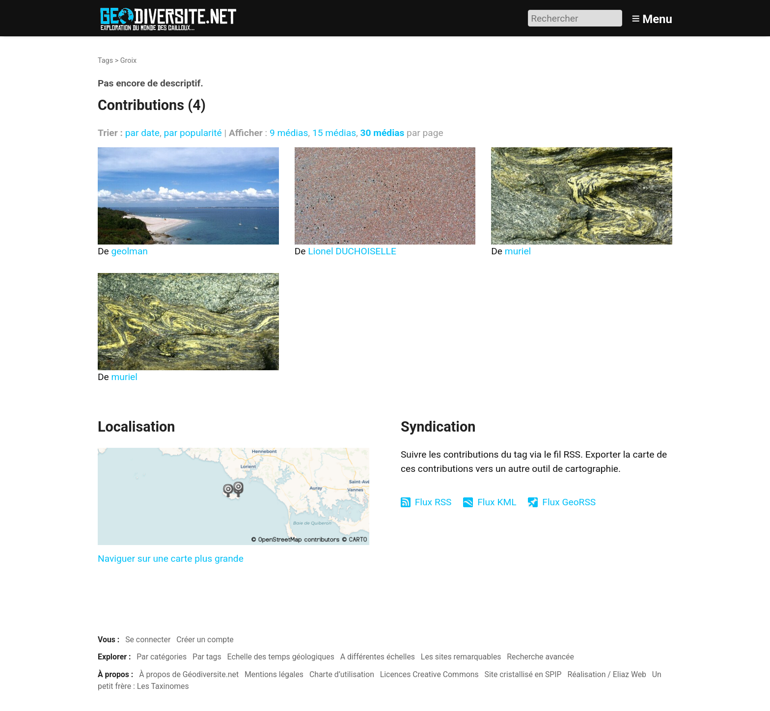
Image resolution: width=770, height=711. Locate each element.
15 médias (334, 132)
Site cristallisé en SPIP (523, 674)
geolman (129, 251)
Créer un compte (205, 639)
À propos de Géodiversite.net (189, 674)
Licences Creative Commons (429, 674)
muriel (518, 251)
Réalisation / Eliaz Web (606, 674)
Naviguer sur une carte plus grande (171, 558)
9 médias (289, 132)
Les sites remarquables (461, 656)
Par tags (206, 656)
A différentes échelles (377, 656)
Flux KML (496, 502)
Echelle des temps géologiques (280, 656)
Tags (105, 60)
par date (142, 132)
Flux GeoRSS (569, 502)
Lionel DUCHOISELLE (352, 251)
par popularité (192, 132)
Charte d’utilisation (341, 674)
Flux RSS (433, 502)
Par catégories (162, 656)
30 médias (382, 132)
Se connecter (147, 639)
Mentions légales (274, 674)
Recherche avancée (540, 656)
